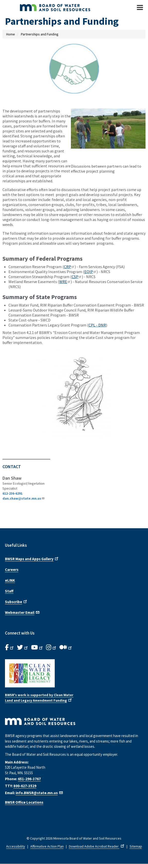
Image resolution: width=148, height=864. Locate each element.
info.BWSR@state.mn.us (39, 792)
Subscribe (16, 601)
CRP (69, 266)
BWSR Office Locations (24, 802)
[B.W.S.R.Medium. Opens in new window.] (66, 647)
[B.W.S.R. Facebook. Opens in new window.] (9, 647)
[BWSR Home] (59, 7)
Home (10, 34)
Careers (11, 569)
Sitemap (136, 846)
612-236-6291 (12, 493)
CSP (77, 276)
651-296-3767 (29, 778)
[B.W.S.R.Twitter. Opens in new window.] (23, 647)
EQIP (90, 271)
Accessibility (15, 846)
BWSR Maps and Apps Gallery (32, 558)
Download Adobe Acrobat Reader (97, 846)
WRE (65, 281)
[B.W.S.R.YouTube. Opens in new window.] (37, 647)
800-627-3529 (24, 785)
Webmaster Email (22, 612)
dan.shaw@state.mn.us (23, 498)
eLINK (10, 580)
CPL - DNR (97, 325)
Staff (9, 591)
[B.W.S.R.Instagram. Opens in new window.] (51, 647)
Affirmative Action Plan (47, 846)
